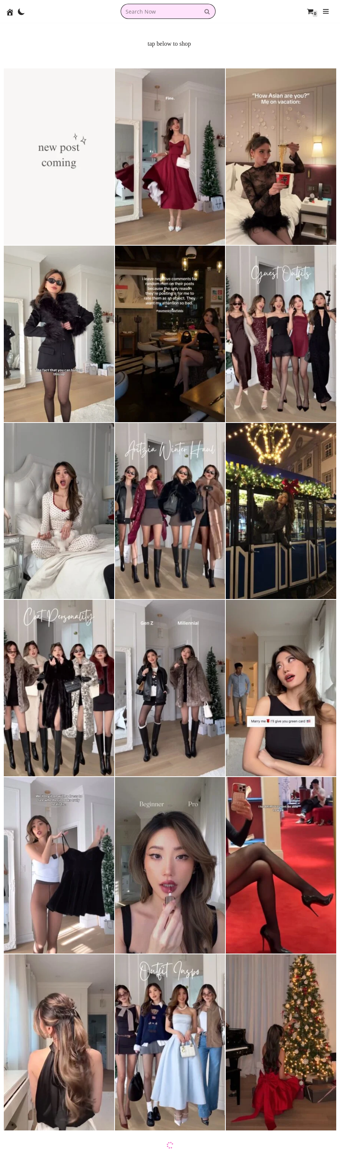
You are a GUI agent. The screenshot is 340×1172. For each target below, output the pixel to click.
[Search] (207, 11)
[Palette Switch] (21, 11)
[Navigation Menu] (325, 11)
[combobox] (160, 11)
